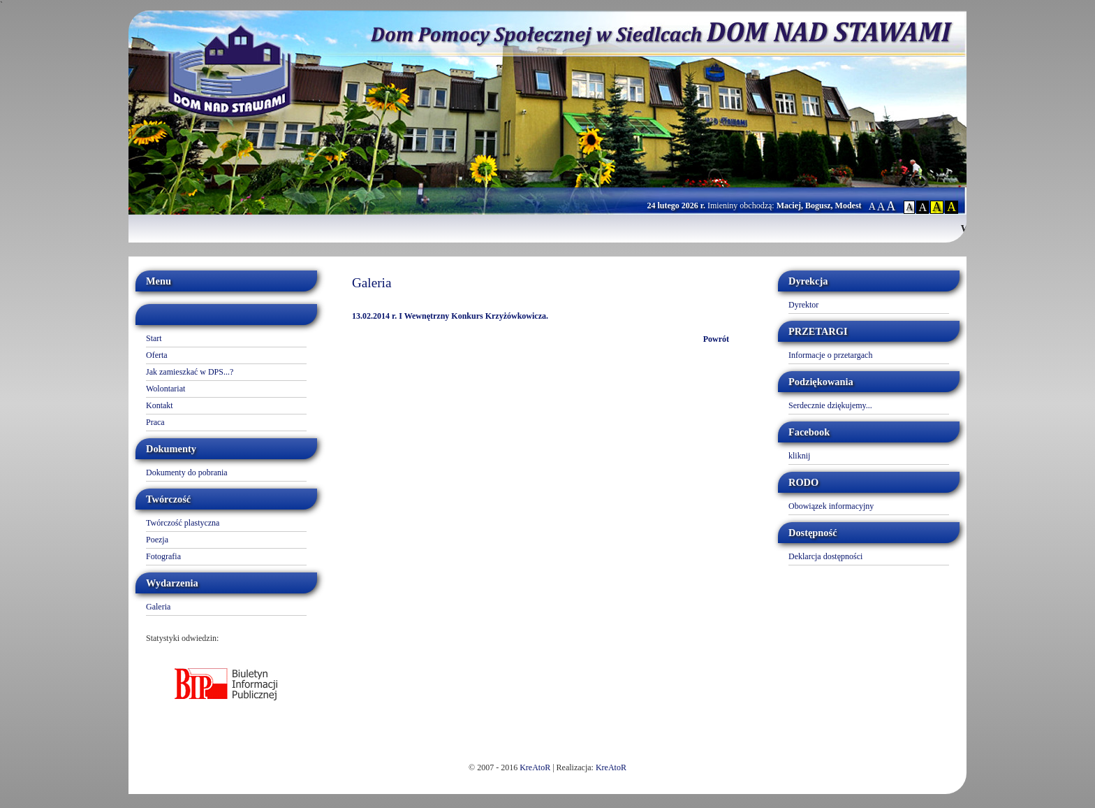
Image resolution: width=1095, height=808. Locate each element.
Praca (155, 422)
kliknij (799, 456)
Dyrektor (803, 305)
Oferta (157, 355)
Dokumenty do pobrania (187, 472)
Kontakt (159, 405)
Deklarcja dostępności (825, 556)
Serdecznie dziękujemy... (830, 405)
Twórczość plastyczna (182, 523)
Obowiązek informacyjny (831, 506)
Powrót (716, 339)
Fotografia (163, 556)
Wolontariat (165, 389)
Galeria (158, 607)
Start (154, 338)
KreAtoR (535, 767)
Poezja (157, 539)
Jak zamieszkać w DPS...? (189, 372)
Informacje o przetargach (830, 355)
